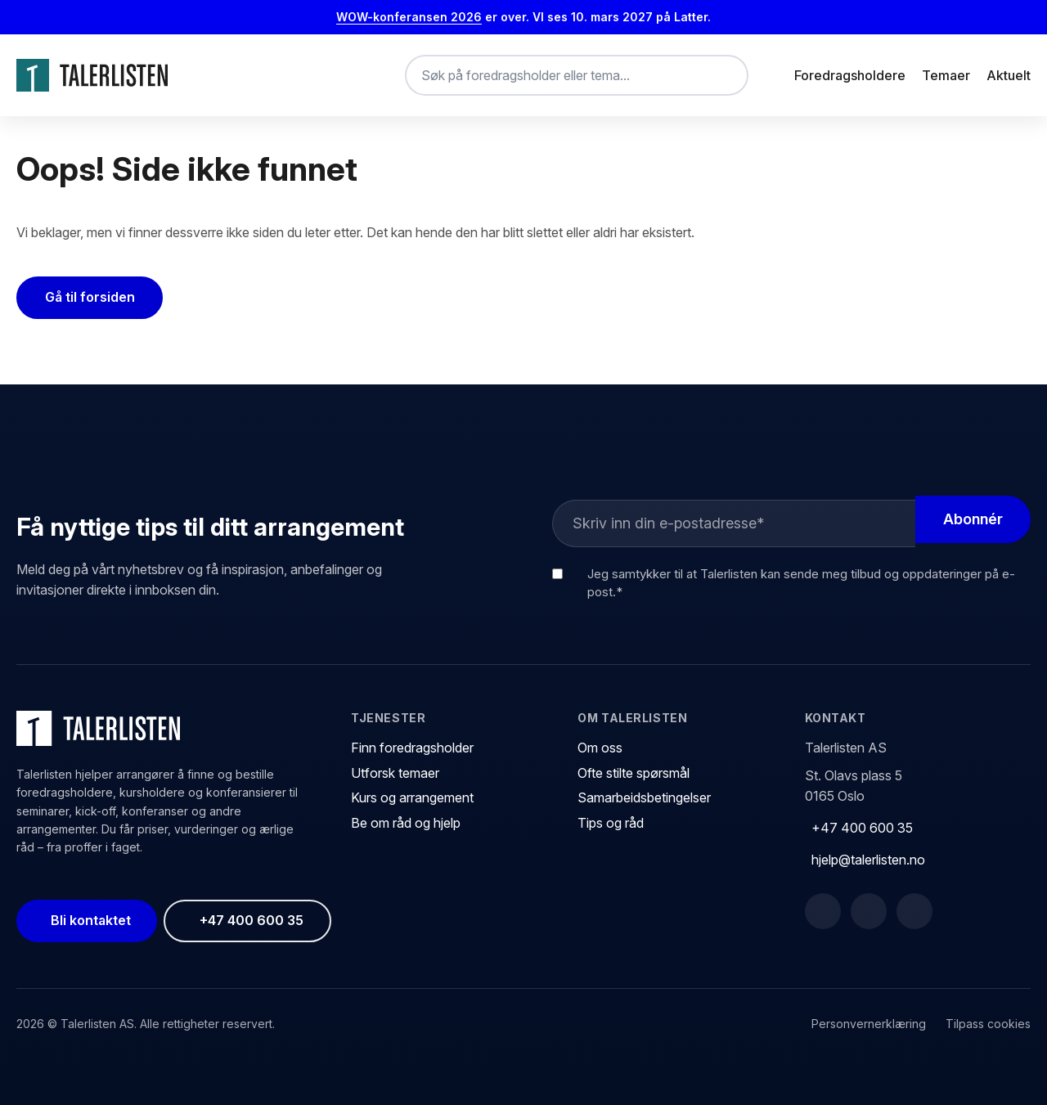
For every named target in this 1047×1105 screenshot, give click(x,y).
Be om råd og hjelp (406, 823)
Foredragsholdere (849, 75)
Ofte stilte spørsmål (633, 773)
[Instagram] (914, 911)
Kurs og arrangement (412, 797)
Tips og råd (610, 823)
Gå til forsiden (90, 297)
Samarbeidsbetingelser (644, 797)
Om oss (599, 747)
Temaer (946, 75)
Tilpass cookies (988, 1024)
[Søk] (722, 75)
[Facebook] (823, 911)
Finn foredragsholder (412, 747)
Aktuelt (1008, 75)
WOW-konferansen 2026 (409, 17)
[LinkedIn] (869, 911)
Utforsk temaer (395, 773)
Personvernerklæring (868, 1024)
